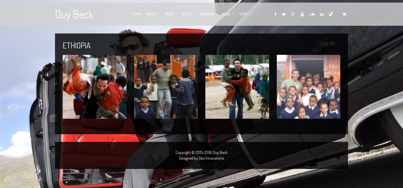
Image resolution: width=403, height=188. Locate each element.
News (226, 14)
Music (186, 14)
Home (137, 14)
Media (169, 14)
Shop (244, 14)
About (151, 14)
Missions (207, 14)
